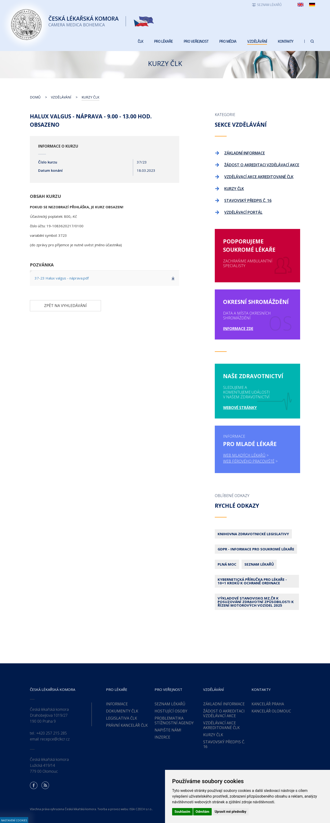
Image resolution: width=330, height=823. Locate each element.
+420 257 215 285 (51, 733)
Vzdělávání (61, 97)
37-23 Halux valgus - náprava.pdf (62, 278)
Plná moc (227, 564)
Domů (35, 97)
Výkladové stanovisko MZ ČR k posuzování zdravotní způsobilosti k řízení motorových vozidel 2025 (256, 602)
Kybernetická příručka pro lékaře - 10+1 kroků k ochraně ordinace (252, 581)
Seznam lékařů (259, 564)
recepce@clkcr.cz (55, 739)
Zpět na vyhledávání (65, 305)
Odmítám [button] (202, 812)
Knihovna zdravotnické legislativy (253, 533)
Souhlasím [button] (182, 812)
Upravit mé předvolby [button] (230, 812)
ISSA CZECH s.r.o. (140, 809)
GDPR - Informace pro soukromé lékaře (256, 549)
